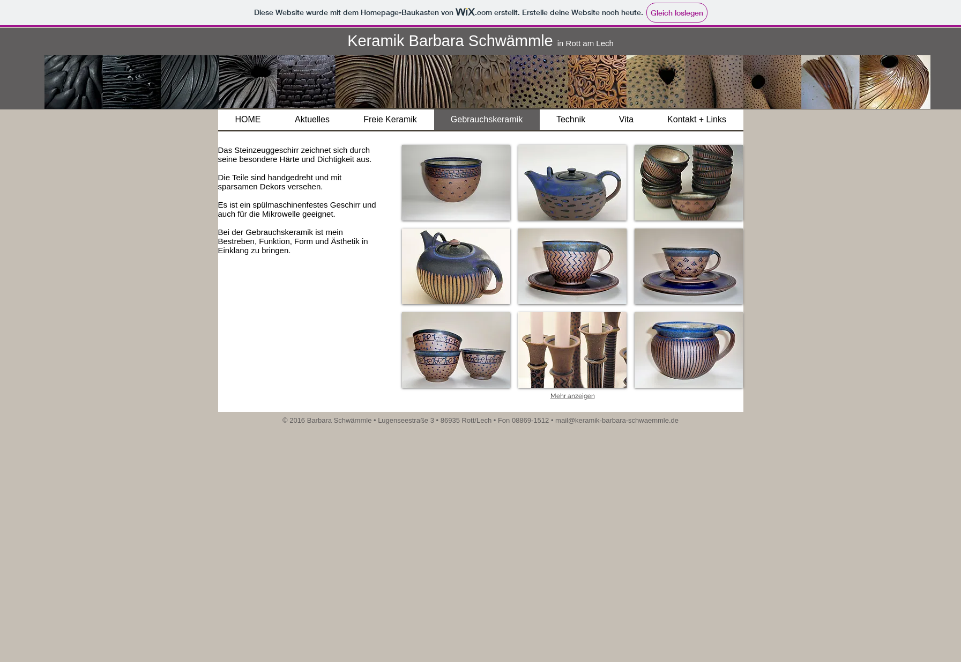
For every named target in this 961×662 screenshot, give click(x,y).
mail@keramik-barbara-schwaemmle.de (617, 420)
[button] (456, 182)
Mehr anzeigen (572, 396)
